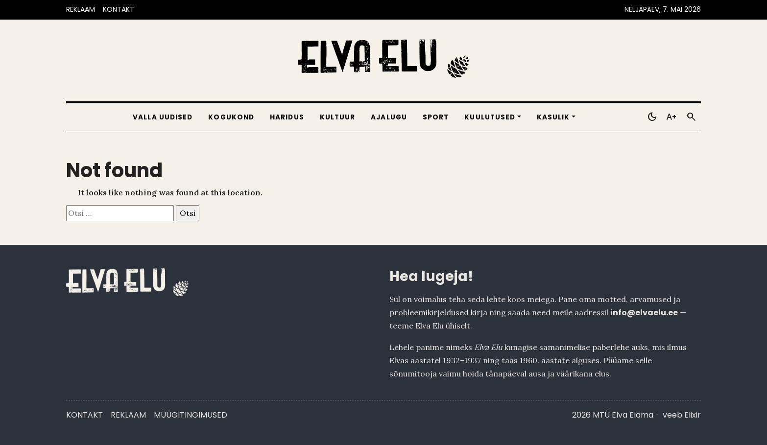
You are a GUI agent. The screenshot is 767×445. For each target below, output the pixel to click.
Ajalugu (389, 117)
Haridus (287, 117)
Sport (436, 117)
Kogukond (231, 117)
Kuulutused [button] (489, 117)
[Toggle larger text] (671, 117)
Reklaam (128, 415)
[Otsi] (691, 117)
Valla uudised (162, 117)
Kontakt (84, 415)
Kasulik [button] (553, 117)
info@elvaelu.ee (644, 312)
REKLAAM (80, 9)
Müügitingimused (190, 415)
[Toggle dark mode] (652, 117)
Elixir (692, 415)
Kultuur (338, 117)
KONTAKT (118, 9)
